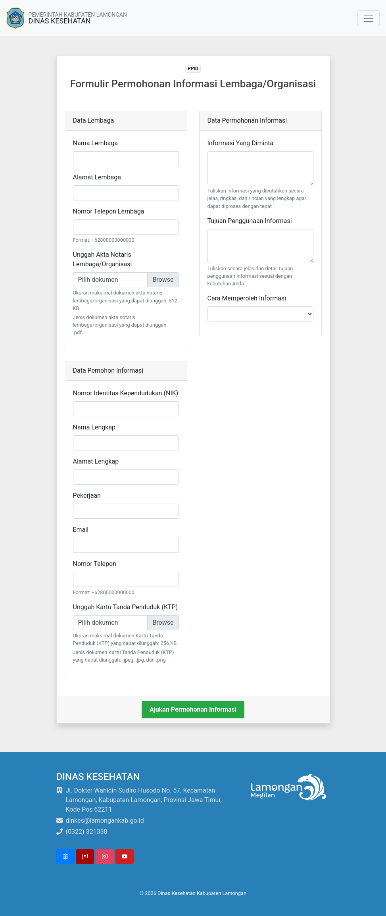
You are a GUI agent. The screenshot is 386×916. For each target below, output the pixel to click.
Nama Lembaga (95, 143)
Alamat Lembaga (97, 177)
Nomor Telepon (94, 564)
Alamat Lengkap (96, 461)
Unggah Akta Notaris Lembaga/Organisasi (102, 259)
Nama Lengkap (94, 427)
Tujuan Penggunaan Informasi (249, 221)
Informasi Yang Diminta (240, 143)
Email (81, 529)
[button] (65, 856)
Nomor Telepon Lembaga (108, 211)
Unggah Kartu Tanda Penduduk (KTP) (125, 607)
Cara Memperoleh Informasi (246, 298)
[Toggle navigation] (368, 18)
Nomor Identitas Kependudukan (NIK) (126, 393)
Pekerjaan (87, 495)
